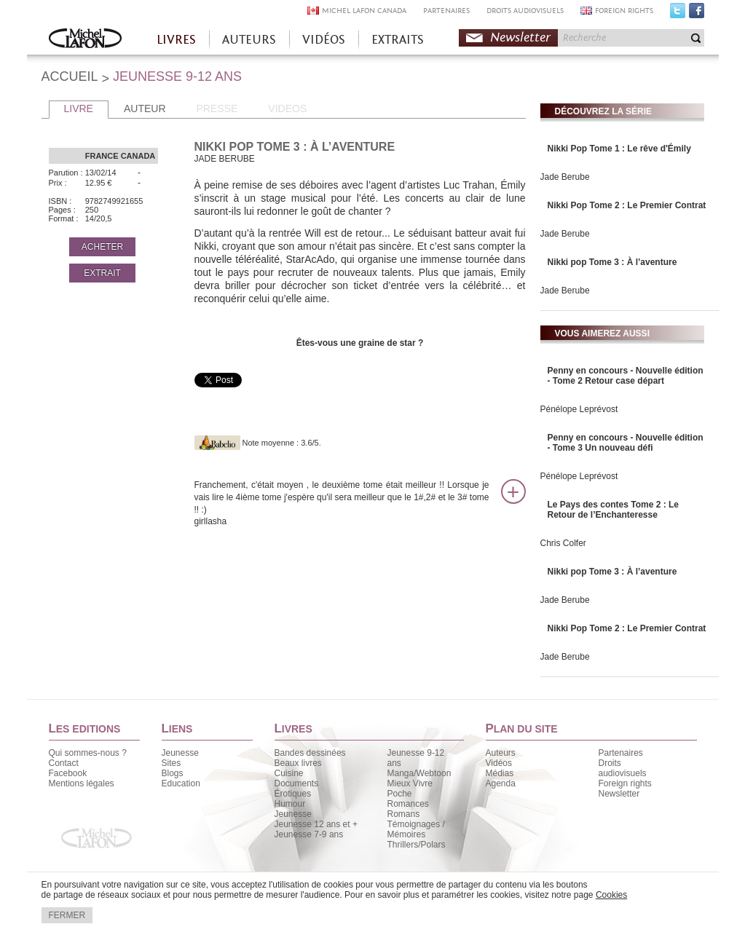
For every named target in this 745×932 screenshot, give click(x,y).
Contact (64, 763)
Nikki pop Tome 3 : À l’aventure (612, 262)
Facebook (696, 14)
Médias (500, 773)
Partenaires (621, 753)
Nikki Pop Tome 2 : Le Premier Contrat (627, 205)
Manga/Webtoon (419, 773)
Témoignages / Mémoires (416, 829)
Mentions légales (81, 783)
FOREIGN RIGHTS (624, 10)
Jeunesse (180, 753)
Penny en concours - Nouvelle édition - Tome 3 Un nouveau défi (625, 443)
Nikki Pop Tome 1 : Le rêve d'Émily (619, 148)
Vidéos (499, 763)
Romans (403, 814)
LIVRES (176, 39)
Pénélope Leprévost (579, 409)
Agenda (501, 783)
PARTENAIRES (446, 10)
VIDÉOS (323, 39)
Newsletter (520, 37)
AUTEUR (145, 108)
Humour (290, 804)
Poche (399, 794)
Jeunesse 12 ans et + (316, 824)
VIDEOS (287, 108)
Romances (408, 804)
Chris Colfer (563, 543)
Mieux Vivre (410, 783)
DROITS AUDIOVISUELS (525, 10)
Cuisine (289, 773)
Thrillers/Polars (416, 845)
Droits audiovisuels (623, 768)
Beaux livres (298, 763)
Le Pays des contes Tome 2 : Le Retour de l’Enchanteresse (613, 509)
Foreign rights (625, 783)
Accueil (85, 39)
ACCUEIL (70, 76)
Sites (171, 763)
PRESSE (217, 108)
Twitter (677, 14)
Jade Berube (565, 177)
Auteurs (501, 753)
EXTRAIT (102, 273)
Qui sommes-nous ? (88, 753)
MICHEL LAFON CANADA (364, 10)
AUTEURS (249, 39)
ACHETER (102, 247)
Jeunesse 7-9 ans (309, 834)
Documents (297, 783)
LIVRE (78, 108)
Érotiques (293, 794)
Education (181, 783)
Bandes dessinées (310, 753)
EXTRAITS (397, 39)
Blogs (173, 773)
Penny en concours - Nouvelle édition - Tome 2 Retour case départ (625, 376)
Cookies (611, 895)
